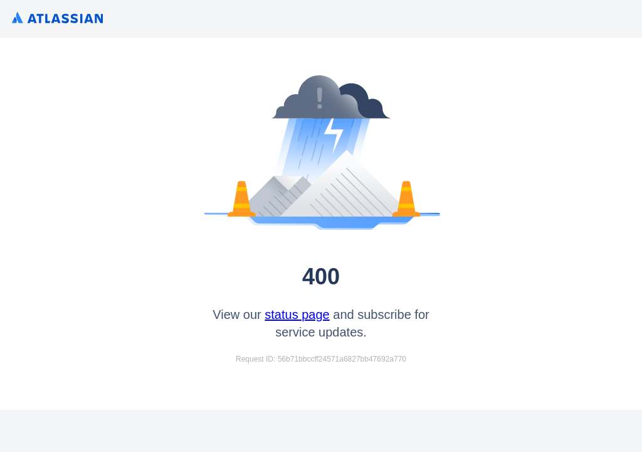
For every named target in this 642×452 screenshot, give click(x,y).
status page (297, 314)
